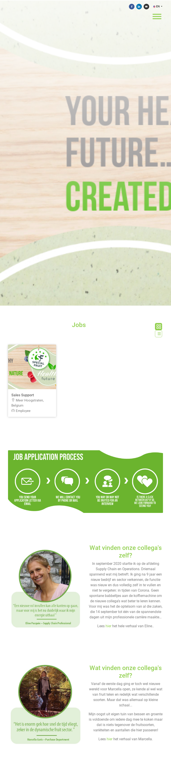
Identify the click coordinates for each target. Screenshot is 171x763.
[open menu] (156, 15)
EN (156, 6)
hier (108, 626)
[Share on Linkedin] (139, 6)
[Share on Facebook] (131, 6)
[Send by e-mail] (146, 6)
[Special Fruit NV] (85, 153)
